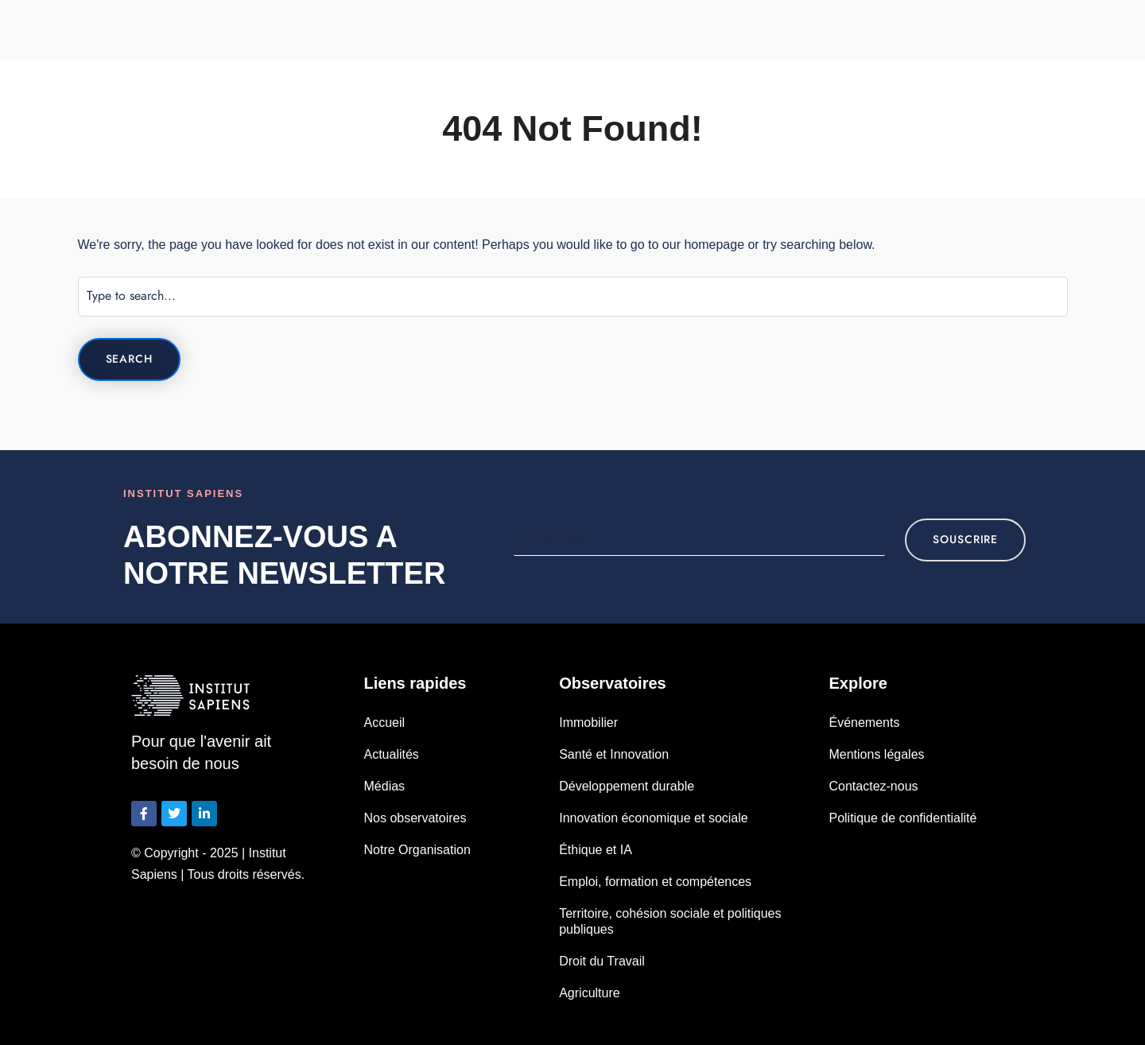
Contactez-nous (873, 786)
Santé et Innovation (614, 754)
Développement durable (626, 786)
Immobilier (588, 722)
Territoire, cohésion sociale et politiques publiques (670, 921)
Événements (864, 722)
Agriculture (589, 993)
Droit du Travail (602, 961)
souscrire (965, 539)
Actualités (391, 754)
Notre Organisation (417, 850)
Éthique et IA (595, 850)
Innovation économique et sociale (653, 818)
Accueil (385, 722)
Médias (385, 786)
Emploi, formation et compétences (655, 881)
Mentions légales (876, 754)
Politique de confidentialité (902, 818)
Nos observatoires (415, 818)
